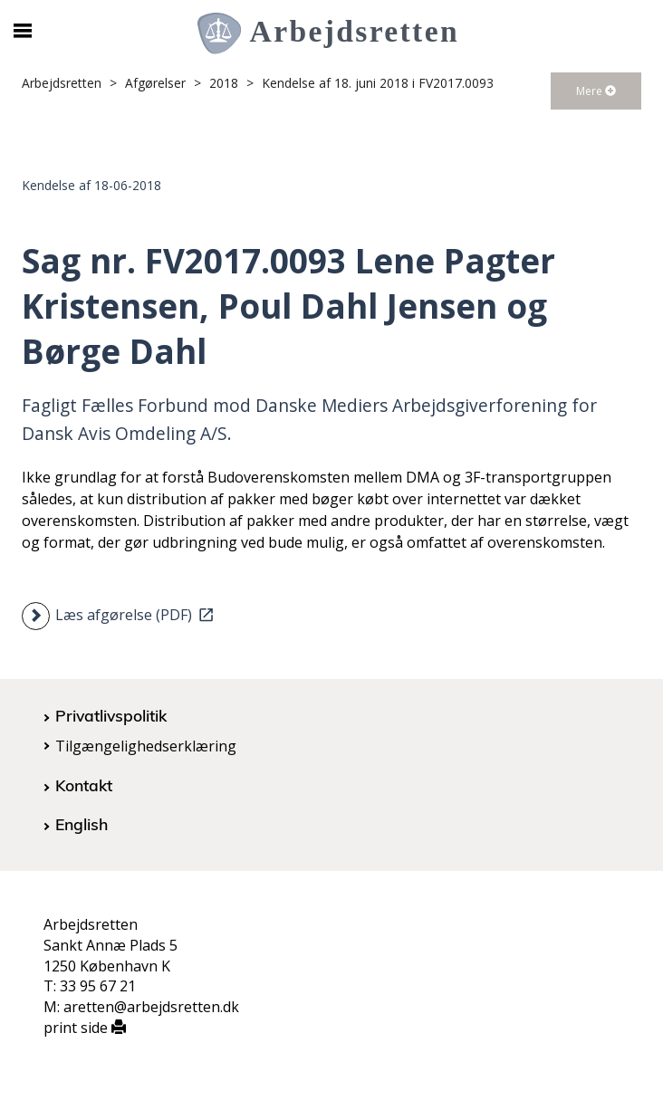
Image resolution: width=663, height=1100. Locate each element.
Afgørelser (155, 82)
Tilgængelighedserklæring (145, 746)
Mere (596, 91)
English (81, 824)
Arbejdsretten (61, 82)
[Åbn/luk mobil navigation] (22, 30)
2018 (223, 82)
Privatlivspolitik (111, 715)
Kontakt (83, 785)
